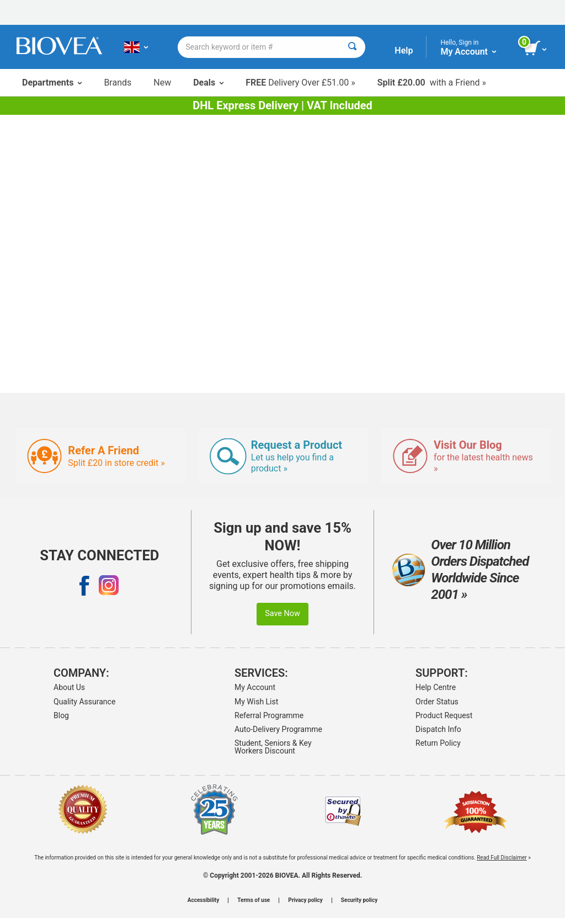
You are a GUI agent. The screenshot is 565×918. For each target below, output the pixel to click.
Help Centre (435, 687)
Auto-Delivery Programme (278, 729)
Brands (117, 82)
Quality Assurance (84, 701)
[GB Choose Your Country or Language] (136, 47)
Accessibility (203, 900)
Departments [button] (52, 82)
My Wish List (256, 701)
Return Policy (438, 743)
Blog (61, 715)
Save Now (282, 613)
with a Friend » (431, 82)
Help (404, 50)
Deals (208, 82)
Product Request (443, 715)
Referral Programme (268, 715)
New (162, 82)
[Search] (352, 47)
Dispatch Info (438, 729)
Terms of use (253, 900)
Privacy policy (305, 900)
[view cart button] (536, 48)
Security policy (359, 900)
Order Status (437, 701)
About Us (69, 687)
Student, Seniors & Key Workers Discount (273, 747)
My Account (254, 687)
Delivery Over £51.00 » (300, 82)
